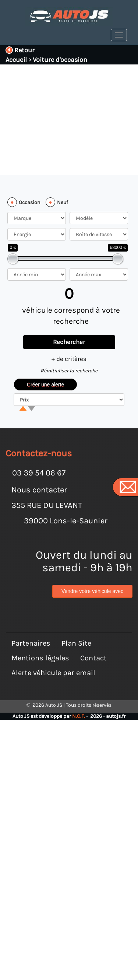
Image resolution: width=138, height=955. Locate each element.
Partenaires (30, 630)
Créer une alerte (45, 384)
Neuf (62, 202)
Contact (93, 645)
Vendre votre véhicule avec (92, 591)
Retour (20, 50)
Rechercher (69, 341)
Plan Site (76, 630)
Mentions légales (40, 645)
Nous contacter (39, 490)
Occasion (29, 202)
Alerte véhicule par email (53, 660)
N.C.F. (78, 704)
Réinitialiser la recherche (69, 371)
